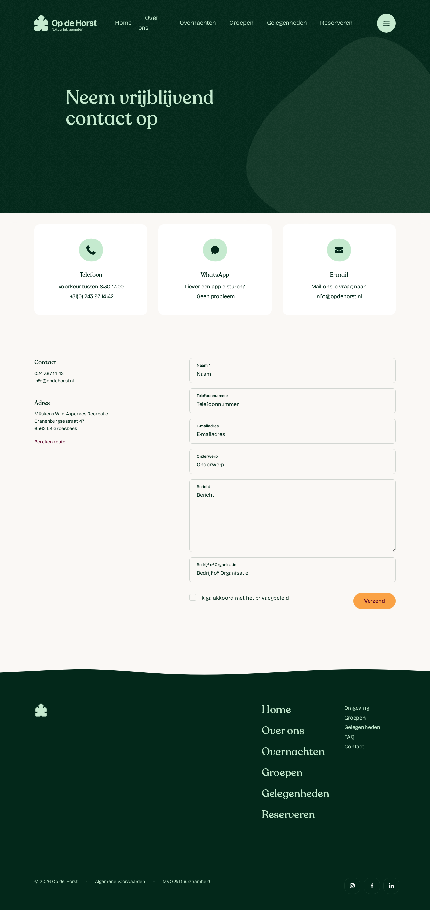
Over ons (283, 730)
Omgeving (356, 708)
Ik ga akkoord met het (239, 598)
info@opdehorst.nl (54, 381)
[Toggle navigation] (386, 23)
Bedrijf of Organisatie (216, 564)
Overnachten (198, 22)
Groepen (241, 22)
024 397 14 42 (48, 373)
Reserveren (336, 22)
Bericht (203, 486)
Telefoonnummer (212, 395)
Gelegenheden (287, 22)
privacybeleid (272, 598)
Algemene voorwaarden (120, 881)
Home (123, 22)
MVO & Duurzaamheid (186, 881)
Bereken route (49, 442)
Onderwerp (207, 456)
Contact (354, 746)
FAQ (349, 737)
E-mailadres (208, 426)
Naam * (203, 365)
